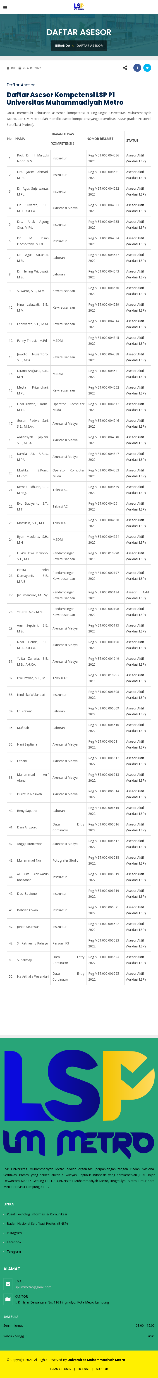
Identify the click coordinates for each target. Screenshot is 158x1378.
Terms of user (59, 1369)
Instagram (14, 1233)
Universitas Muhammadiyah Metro (96, 1360)
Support (103, 1369)
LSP (11, 68)
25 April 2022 (30, 68)
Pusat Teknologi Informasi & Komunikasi (37, 1214)
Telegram (14, 1251)
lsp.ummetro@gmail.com (33, 1287)
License (83, 1369)
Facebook (14, 1242)
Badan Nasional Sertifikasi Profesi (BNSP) (37, 1223)
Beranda (62, 45)
